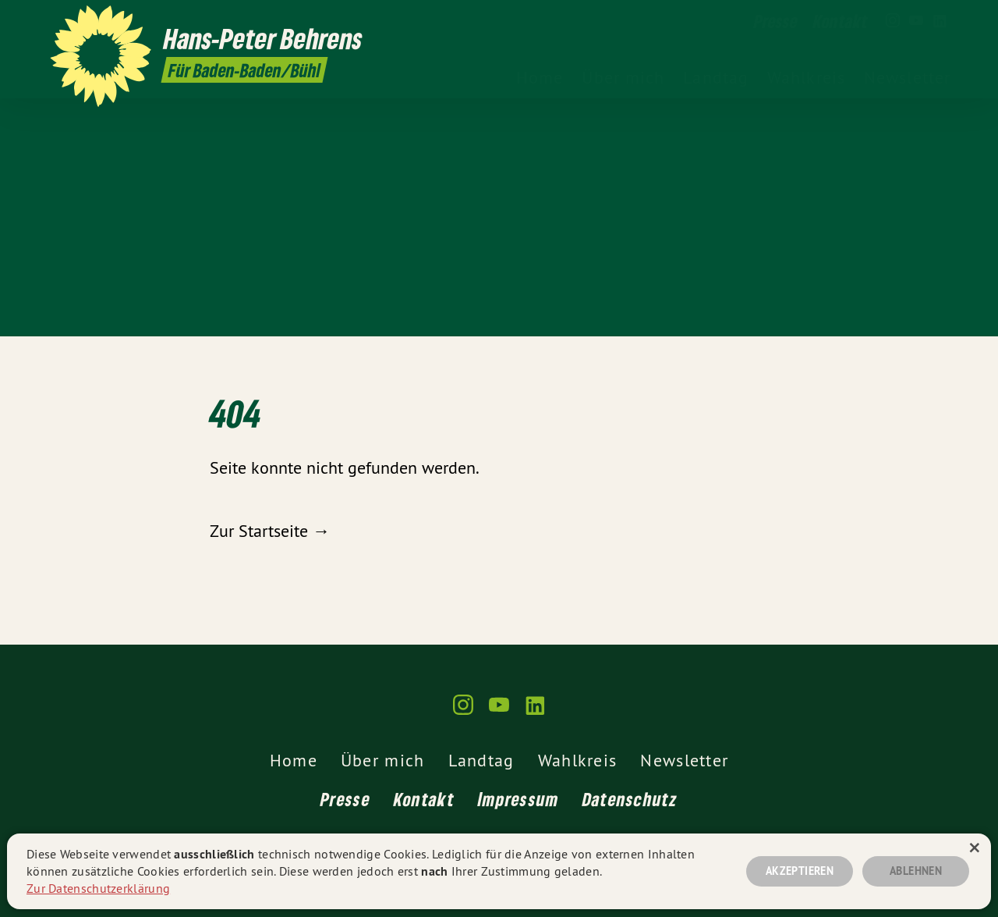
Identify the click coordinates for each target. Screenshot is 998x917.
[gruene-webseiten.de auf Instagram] (892, 21)
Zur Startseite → (270, 531)
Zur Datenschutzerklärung (98, 888)
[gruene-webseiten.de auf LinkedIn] (939, 21)
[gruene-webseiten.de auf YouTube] (916, 21)
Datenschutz (630, 798)
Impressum (518, 798)
